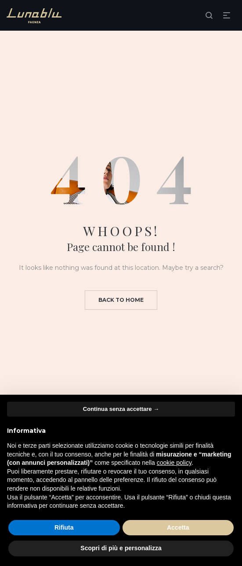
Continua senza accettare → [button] (121, 409)
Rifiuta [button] (64, 527)
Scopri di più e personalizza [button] (120, 548)
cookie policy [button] (174, 462)
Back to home (121, 300)
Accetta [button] (178, 527)
